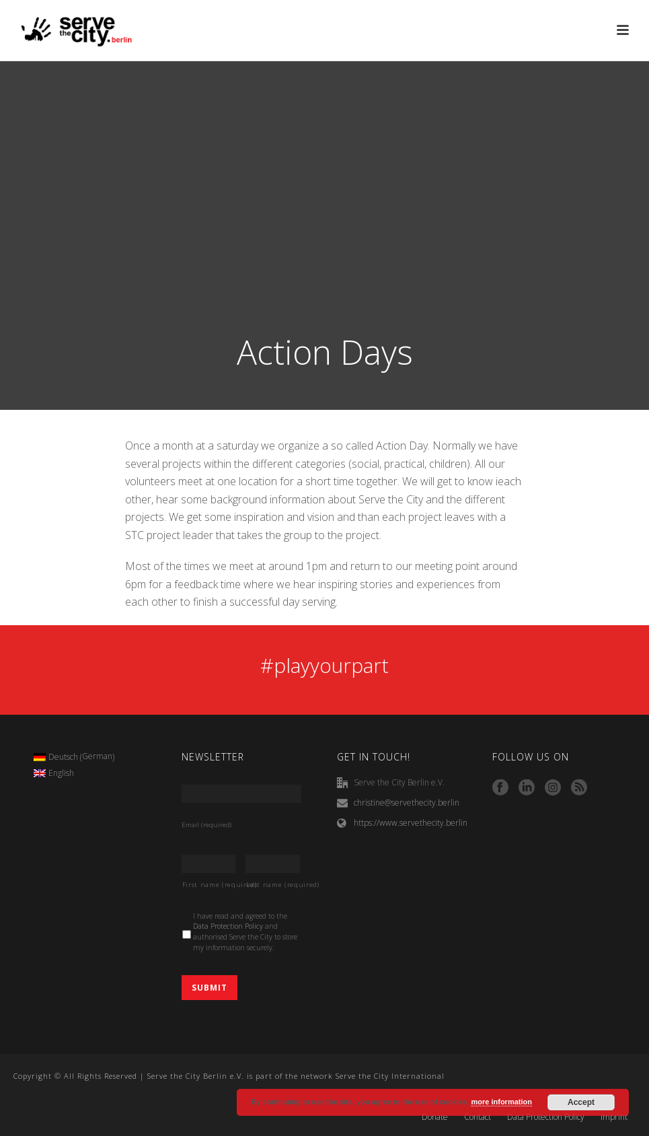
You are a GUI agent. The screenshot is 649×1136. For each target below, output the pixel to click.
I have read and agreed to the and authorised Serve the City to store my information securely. (245, 931)
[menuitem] (74, 757)
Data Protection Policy (228, 926)
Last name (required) (273, 884)
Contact (477, 1117)
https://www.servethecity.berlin (410, 822)
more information (501, 1102)
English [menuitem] (61, 773)
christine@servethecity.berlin (406, 802)
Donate (435, 1117)
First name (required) (209, 884)
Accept (581, 1102)
